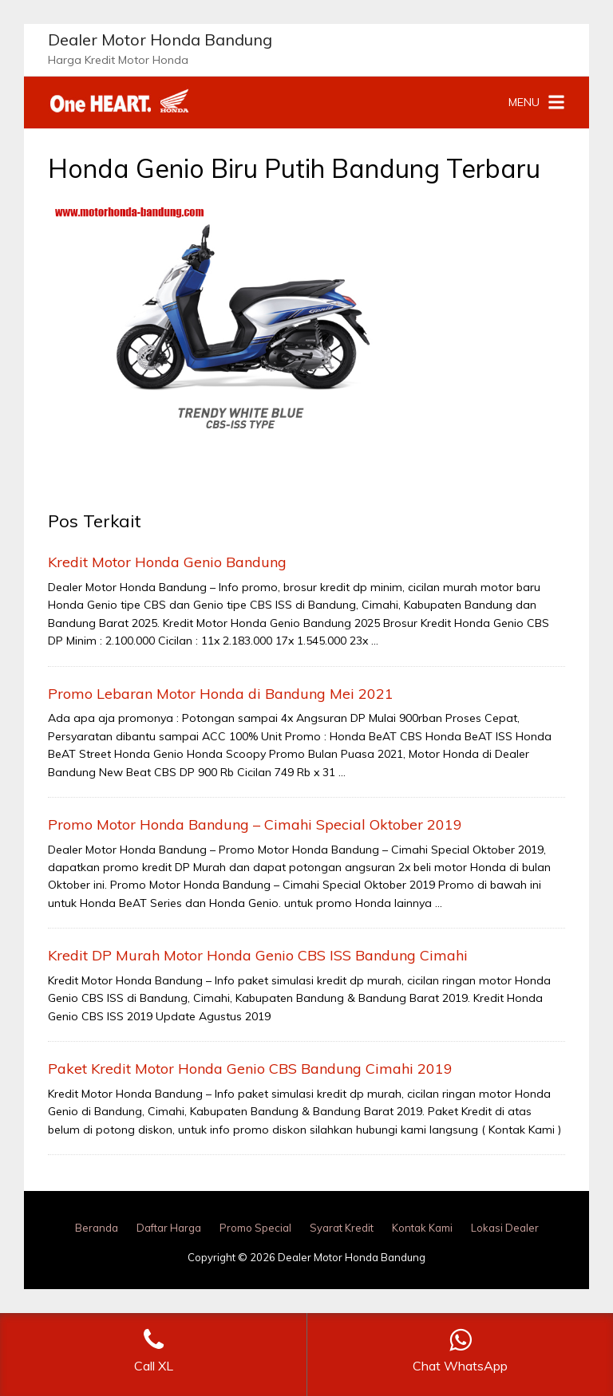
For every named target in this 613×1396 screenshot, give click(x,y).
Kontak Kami (422, 1227)
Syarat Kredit (342, 1227)
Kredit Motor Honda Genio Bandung (167, 562)
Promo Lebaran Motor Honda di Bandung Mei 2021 (221, 693)
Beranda (96, 1227)
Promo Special (255, 1227)
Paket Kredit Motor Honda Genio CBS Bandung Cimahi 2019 (250, 1068)
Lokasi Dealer (505, 1227)
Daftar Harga (168, 1227)
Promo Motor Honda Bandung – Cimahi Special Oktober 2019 (255, 824)
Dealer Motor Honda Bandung (160, 39)
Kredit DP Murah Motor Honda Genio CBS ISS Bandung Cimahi (258, 955)
